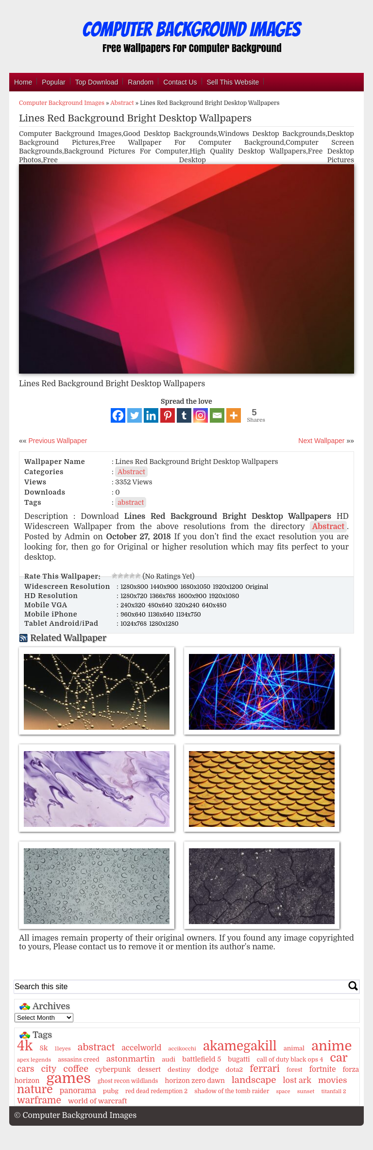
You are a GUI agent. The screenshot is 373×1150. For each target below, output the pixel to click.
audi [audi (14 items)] (168, 1059)
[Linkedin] (151, 415)
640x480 (214, 605)
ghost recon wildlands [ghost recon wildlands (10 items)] (128, 1081)
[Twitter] (134, 415)
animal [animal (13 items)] (294, 1048)
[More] (233, 415)
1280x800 (135, 587)
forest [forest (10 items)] (295, 1069)
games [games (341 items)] (68, 1078)
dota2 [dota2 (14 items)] (234, 1069)
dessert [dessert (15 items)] (149, 1069)
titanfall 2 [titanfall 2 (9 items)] (334, 1091)
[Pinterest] (167, 415)
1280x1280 (164, 623)
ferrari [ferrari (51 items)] (265, 1068)
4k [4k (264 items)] (25, 1046)
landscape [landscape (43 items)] (254, 1080)
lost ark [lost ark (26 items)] (297, 1080)
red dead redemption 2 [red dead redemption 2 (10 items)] (156, 1091)
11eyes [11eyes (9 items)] (63, 1049)
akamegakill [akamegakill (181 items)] (240, 1046)
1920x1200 (228, 587)
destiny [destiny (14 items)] (179, 1069)
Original (256, 587)
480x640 (161, 605)
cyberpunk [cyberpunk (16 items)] (113, 1069)
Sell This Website (233, 82)
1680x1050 (196, 587)
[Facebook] (118, 415)
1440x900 (165, 587)
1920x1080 (224, 596)
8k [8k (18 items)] (43, 1048)
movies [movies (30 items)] (332, 1080)
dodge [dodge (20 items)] (208, 1069)
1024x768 (134, 623)
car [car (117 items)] (339, 1057)
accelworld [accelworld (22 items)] (141, 1048)
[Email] (217, 415)
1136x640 (161, 614)
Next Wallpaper (321, 441)
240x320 (133, 605)
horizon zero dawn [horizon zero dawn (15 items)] (195, 1080)
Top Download (97, 82)
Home (23, 82)
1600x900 (193, 596)
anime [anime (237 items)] (331, 1046)
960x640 (133, 614)
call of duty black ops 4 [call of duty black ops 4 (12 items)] (290, 1059)
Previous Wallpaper (57, 441)
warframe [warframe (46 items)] (39, 1100)
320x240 (188, 605)
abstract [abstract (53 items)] (96, 1047)
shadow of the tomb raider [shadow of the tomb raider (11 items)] (231, 1091)
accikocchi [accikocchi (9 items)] (182, 1049)
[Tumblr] (184, 415)
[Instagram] (200, 415)
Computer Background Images (61, 103)
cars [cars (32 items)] (25, 1069)
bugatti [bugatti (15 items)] (239, 1059)
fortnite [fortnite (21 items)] (322, 1069)
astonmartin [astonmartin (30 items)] (130, 1059)
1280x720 (134, 596)
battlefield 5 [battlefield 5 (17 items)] (201, 1059)
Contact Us (180, 82)
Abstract (122, 103)
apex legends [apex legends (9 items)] (34, 1060)
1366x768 (163, 596)
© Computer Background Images (75, 1115)
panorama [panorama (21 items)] (78, 1090)
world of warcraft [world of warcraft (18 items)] (97, 1101)
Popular (53, 82)
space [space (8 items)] (283, 1091)
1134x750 (188, 614)
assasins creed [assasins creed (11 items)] (78, 1059)
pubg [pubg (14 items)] (111, 1091)
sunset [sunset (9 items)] (306, 1091)
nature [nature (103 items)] (35, 1089)
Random (140, 82)
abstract (131, 502)
